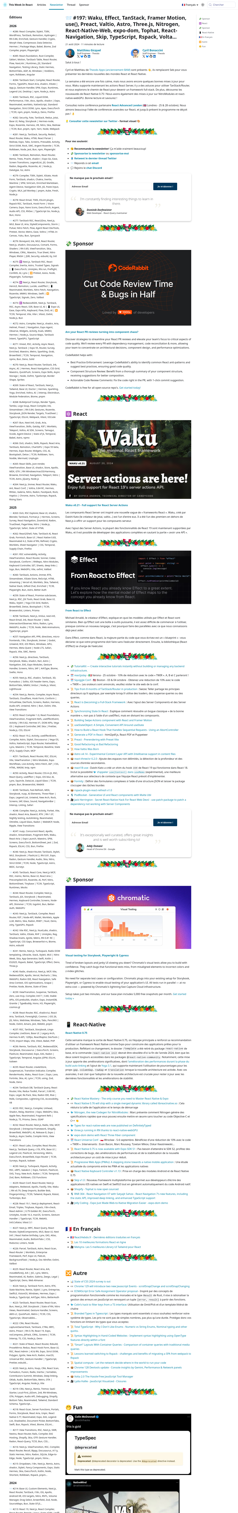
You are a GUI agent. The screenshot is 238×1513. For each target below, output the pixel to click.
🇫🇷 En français (205, 37)
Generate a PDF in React (88, 734)
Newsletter (56, 4)
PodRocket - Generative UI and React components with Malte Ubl (112, 795)
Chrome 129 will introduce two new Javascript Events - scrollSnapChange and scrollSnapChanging (131, 1286)
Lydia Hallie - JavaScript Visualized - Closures (100, 1381)
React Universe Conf (86, 1140)
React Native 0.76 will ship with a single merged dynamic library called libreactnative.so (125, 1103)
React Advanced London (127, 105)
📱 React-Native (206, 32)
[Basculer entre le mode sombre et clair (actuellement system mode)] (202, 4)
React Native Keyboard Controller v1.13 (97, 1171)
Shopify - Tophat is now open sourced (96, 1189)
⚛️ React (203, 23)
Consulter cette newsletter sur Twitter (93, 121)
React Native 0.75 (76, 1033)
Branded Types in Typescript (91, 1313)
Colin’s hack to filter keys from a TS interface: (100, 1304)
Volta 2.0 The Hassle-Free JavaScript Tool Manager (103, 1376)
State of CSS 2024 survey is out (92, 1281)
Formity (78, 781)
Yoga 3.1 (106, 1065)
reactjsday (80, 675)
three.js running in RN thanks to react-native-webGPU (106, 1130)
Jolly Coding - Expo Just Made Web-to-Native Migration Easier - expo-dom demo (121, 1203)
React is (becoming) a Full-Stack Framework (99, 702)
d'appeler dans (121, 772)
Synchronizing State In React (91, 711)
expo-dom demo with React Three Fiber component (104, 1135)
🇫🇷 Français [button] (189, 4)
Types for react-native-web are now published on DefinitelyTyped (112, 1125)
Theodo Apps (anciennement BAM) (109, 70)
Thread (71, 4)
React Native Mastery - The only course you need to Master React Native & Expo (121, 1098)
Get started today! (130, 387)
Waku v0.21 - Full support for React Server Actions (96, 505)
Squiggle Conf (82, 680)
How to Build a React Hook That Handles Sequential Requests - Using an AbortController (126, 730)
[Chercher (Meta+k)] (221, 5)
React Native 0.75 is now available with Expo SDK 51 (104, 1149)
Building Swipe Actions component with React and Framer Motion (113, 720)
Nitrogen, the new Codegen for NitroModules (101, 1112)
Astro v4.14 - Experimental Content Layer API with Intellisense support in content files (125, 754)
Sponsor (84, 4)
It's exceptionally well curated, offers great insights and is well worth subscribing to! (116, 837)
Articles (41, 4)
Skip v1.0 (79, 1180)
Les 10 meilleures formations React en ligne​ (100, 1242)
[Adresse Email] (111, 186)
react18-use (81, 767)
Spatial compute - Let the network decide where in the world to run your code (120, 1362)
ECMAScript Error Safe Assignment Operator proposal (106, 1291)
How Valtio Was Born (86, 749)
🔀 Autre (203, 41)
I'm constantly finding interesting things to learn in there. (116, 201)
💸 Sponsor (204, 18)
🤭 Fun (202, 46)
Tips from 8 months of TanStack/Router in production (105, 689)
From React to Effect (78, 610)
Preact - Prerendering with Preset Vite (96, 739)
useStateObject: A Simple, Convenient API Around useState (109, 725)
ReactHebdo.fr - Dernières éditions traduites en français (107, 1237)
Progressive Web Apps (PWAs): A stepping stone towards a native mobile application (124, 1162)
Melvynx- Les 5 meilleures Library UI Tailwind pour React (107, 1247)
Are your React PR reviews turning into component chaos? (101, 332)
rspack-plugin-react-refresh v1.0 (93, 790)
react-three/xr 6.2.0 (85, 758)
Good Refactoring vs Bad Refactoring (96, 744)
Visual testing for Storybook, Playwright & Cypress (97, 955)
